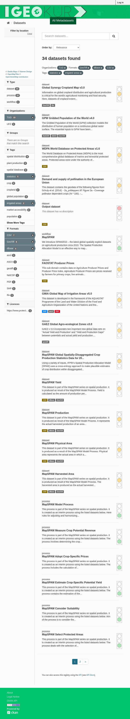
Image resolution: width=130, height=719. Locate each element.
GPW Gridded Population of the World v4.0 (68, 118)
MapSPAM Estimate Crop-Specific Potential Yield (72, 582)
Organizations (114, 20)
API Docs (90, 675)
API (80, 675)
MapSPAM (48, 237)
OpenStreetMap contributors (17, 77)
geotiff (45, 342)
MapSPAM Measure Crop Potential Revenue (68, 530)
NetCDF (46, 136)
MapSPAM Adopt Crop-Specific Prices (65, 556)
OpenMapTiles (13, 74)
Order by (46, 47)
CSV (45, 166)
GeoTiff (46, 105)
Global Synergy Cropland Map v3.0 (63, 87)
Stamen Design (26, 72)
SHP (45, 311)
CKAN (12, 712)
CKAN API (12, 700)
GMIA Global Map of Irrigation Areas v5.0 (67, 293)
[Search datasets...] (76, 36)
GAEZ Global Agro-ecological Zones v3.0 (67, 324)
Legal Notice (13, 696)
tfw (53, 105)
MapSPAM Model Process (57, 504)
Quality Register (89, 20)
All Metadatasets (63, 20)
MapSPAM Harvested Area (58, 474)
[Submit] (114, 36)
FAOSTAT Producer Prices (58, 263)
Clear (29, 34)
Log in (120, 2)
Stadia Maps (12, 72)
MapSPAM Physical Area (57, 443)
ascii (51, 311)
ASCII (54, 136)
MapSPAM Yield (51, 382)
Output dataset (51, 206)
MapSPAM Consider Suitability (60, 608)
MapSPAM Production (55, 413)
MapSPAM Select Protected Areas (62, 634)
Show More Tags (16, 222)
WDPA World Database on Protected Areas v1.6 (71, 148)
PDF (57, 311)
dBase (51, 400)
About (10, 692)
